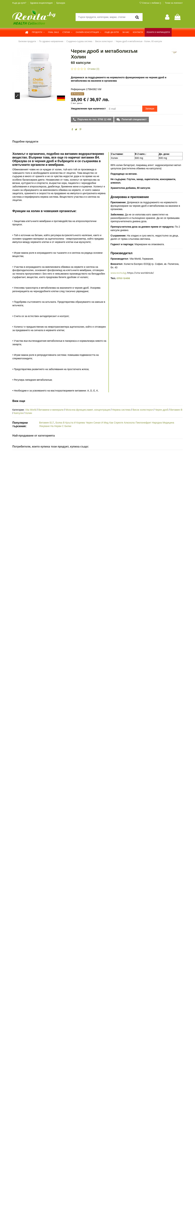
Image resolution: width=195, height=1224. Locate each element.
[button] (38, 32)
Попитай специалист (134, 119)
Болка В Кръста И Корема (70, 422)
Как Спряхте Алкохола (122, 422)
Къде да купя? (19, 3)
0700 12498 (123, 278)
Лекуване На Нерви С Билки (55, 426)
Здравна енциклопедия (41, 3)
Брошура (60, 3)
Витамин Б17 (46, 422)
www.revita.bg (118, 272)
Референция (78, 89)
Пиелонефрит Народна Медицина (154, 422)
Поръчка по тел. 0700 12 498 (94, 119)
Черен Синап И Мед (97, 422)
